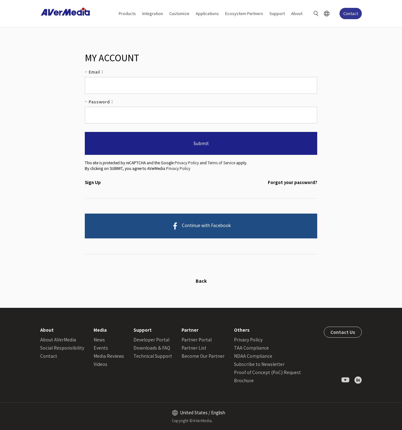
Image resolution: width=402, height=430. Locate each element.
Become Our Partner (203, 356)
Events (101, 348)
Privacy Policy (187, 162)
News (99, 339)
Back (201, 281)
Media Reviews (109, 356)
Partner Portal (197, 339)
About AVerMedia (58, 339)
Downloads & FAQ (151, 348)
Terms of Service (221, 162)
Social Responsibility (62, 348)
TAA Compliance (251, 348)
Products (127, 13)
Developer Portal (151, 339)
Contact (350, 13)
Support (277, 13)
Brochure (244, 380)
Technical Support (152, 356)
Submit (201, 143)
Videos (100, 364)
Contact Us (342, 332)
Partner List (194, 348)
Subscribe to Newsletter (259, 364)
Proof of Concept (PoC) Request (267, 372)
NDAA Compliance (253, 356)
